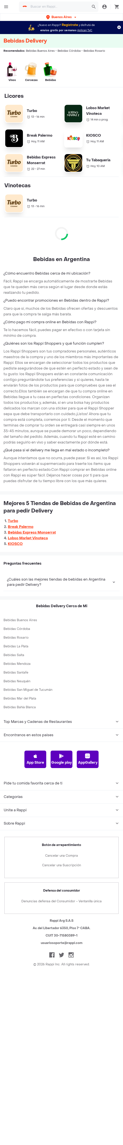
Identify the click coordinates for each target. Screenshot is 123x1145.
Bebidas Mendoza (17, 664)
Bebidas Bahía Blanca (19, 707)
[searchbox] (58, 7)
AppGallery (87, 759)
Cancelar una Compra (61, 856)
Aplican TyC (84, 30)
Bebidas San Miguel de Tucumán (27, 690)
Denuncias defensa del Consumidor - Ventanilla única (61, 901)
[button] (61, 17)
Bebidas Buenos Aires (20, 620)
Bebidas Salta (13, 655)
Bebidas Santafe (15, 672)
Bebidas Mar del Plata (19, 698)
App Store (35, 759)
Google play (61, 759)
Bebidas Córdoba (16, 629)
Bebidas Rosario (16, 638)
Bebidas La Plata (15, 646)
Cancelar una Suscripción (61, 865)
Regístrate (70, 25)
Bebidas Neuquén (16, 681)
